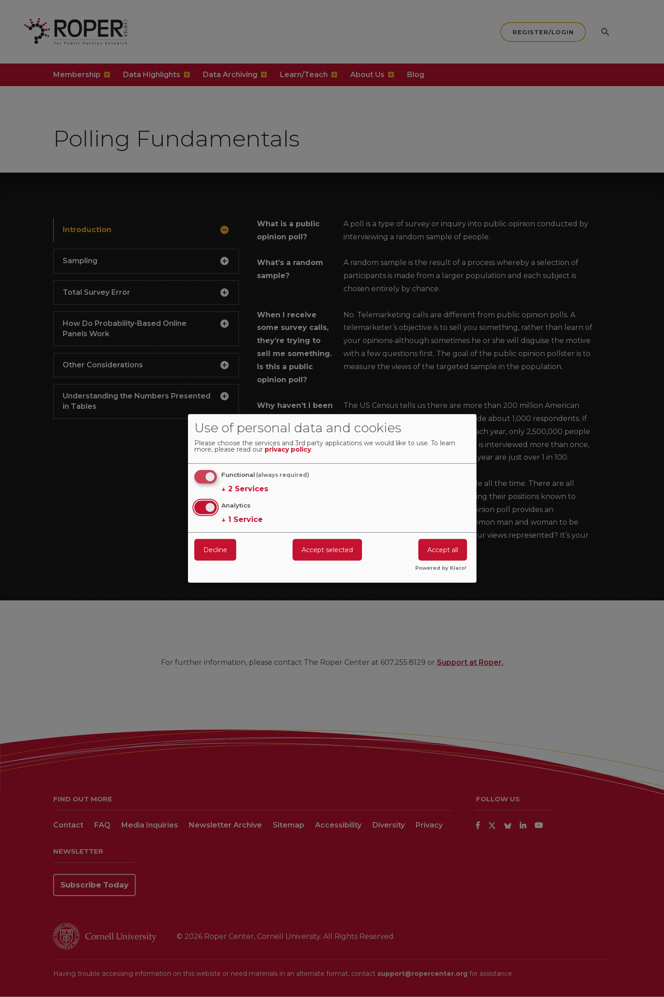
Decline (215, 549)
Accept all (442, 549)
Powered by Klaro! (441, 568)
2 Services (244, 489)
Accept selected (327, 549)
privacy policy (288, 449)
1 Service (242, 519)
